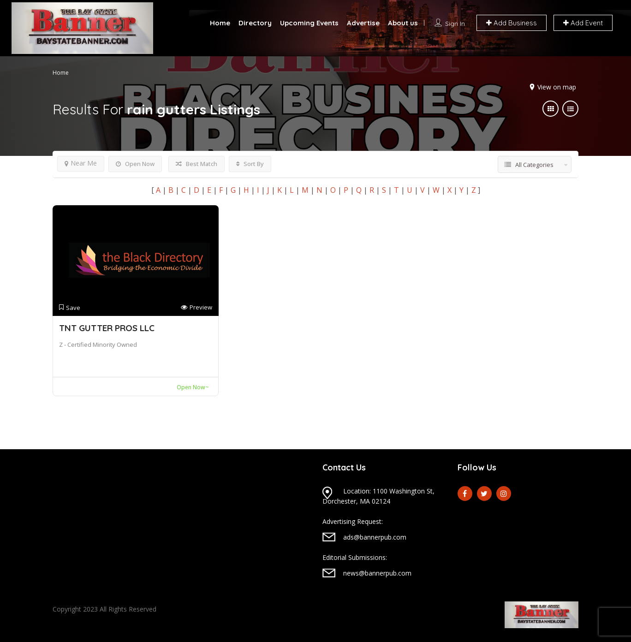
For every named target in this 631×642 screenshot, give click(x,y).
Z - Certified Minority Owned (98, 344)
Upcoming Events (309, 22)
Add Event (583, 22)
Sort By (250, 164)
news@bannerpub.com (377, 573)
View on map (556, 87)
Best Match (196, 164)
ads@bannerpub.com (374, 537)
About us (403, 22)
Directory (255, 22)
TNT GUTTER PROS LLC (107, 327)
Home (220, 22)
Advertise (363, 22)
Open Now (135, 164)
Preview (196, 307)
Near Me (81, 163)
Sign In (455, 23)
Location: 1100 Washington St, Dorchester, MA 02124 (378, 496)
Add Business (511, 22)
